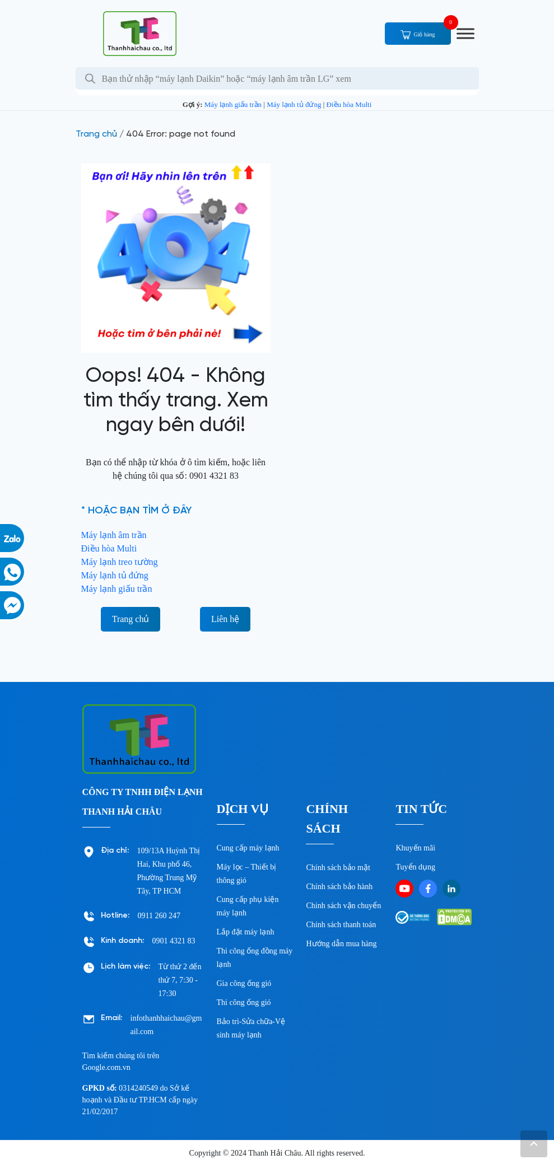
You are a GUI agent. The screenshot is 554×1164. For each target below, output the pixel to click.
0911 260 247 (159, 915)
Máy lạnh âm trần (114, 535)
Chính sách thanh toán (341, 924)
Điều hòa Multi (349, 104)
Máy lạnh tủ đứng (294, 104)
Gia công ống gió (244, 983)
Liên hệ (225, 619)
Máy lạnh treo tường (119, 562)
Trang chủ (96, 134)
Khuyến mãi (415, 848)
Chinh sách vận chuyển (343, 905)
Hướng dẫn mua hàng (341, 943)
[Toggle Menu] (465, 33)
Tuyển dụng (415, 867)
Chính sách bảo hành (339, 886)
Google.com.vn (106, 1067)
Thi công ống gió (244, 1002)
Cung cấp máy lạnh (248, 848)
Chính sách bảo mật (338, 867)
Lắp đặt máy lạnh (245, 932)
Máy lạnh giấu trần (233, 104)
